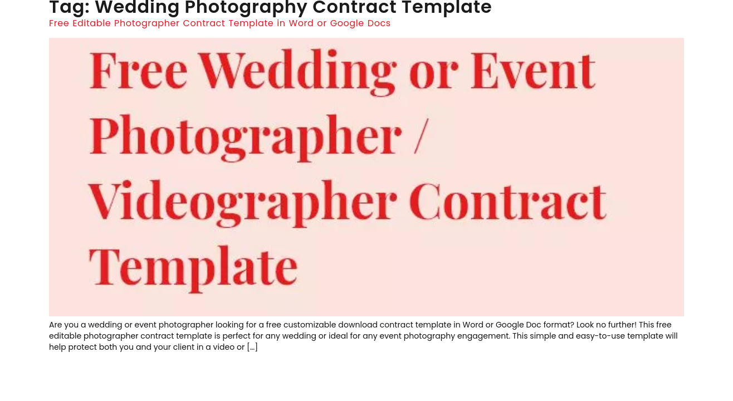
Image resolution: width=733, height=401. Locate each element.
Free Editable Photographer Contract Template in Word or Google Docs (220, 23)
